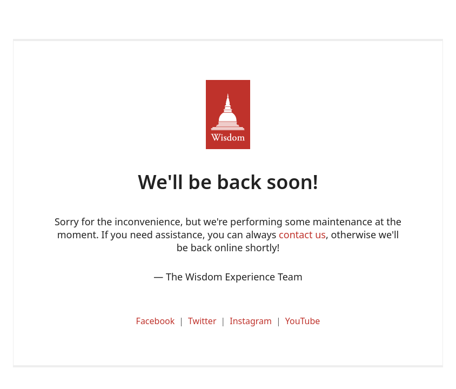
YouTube (302, 321)
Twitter (202, 321)
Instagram (251, 321)
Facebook (155, 321)
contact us (302, 234)
